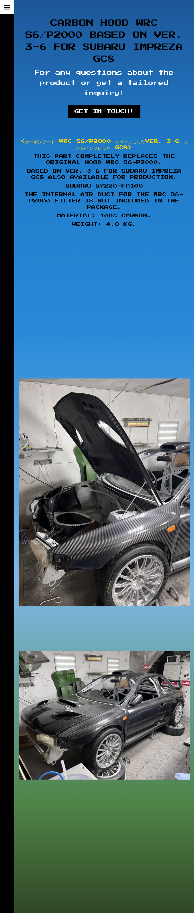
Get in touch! (104, 111)
